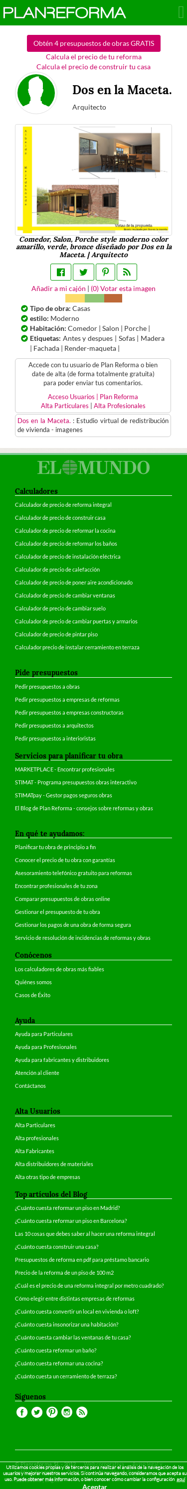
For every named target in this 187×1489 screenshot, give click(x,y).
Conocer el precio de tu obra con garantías (65, 860)
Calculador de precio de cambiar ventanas (65, 595)
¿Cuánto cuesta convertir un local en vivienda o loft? (77, 1311)
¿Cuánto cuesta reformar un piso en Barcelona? (71, 1220)
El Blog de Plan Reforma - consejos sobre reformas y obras (84, 808)
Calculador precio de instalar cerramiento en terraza (77, 647)
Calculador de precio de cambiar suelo (60, 608)
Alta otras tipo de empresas (47, 1177)
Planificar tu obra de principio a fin (55, 847)
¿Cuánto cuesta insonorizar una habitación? (66, 1324)
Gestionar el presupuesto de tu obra (57, 911)
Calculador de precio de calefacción (57, 569)
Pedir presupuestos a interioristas (55, 738)
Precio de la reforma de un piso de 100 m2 (64, 1272)
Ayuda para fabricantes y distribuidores (62, 1059)
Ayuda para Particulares (44, 1034)
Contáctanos (30, 1085)
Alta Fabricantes (34, 1151)
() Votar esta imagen (123, 288)
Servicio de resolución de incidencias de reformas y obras (83, 937)
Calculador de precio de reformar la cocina (65, 530)
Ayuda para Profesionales (46, 1046)
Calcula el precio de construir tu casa (93, 66)
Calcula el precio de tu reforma (94, 56)
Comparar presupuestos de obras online (62, 898)
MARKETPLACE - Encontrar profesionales (65, 769)
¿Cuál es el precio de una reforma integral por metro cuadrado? (89, 1285)
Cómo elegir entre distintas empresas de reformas (75, 1298)
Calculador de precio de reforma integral (63, 504)
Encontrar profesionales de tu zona (56, 886)
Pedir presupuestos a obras (47, 686)
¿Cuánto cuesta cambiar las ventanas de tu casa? (73, 1337)
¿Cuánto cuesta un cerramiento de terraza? (66, 1376)
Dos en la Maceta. (45, 421)
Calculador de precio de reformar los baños (66, 543)
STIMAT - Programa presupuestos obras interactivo (76, 782)
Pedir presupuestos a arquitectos (54, 725)
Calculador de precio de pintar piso (56, 634)
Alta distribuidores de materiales (54, 1164)
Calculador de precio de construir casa (60, 517)
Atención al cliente (37, 1072)
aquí (181, 1479)
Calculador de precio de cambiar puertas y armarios (76, 621)
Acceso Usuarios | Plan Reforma (93, 397)
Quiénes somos (33, 982)
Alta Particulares (65, 406)
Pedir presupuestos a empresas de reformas (67, 699)
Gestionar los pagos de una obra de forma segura (73, 924)
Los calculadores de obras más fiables (59, 969)
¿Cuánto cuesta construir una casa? (56, 1246)
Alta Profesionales (120, 406)
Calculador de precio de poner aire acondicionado (74, 582)
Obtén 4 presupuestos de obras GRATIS (93, 43)
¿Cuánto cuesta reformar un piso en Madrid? (67, 1207)
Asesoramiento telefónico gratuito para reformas (73, 873)
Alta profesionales (37, 1138)
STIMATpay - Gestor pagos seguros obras (63, 795)
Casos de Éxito (32, 995)
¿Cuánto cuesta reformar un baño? (55, 1350)
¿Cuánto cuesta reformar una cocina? (59, 1363)
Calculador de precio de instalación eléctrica (68, 556)
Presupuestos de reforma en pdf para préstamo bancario (82, 1259)
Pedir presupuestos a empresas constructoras (69, 712)
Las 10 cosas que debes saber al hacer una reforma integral (85, 1233)
